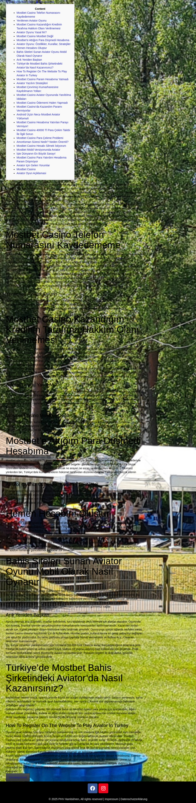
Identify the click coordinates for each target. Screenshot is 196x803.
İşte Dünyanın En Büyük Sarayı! (36, 153)
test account (45, 2)
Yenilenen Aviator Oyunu (32, 20)
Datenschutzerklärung (134, 799)
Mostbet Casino (26, 169)
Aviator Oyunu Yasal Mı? (32, 32)
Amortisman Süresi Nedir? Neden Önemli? (43, 141)
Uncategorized (18, 777)
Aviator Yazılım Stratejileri (32, 83)
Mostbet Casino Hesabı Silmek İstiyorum (41, 145)
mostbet (106, 526)
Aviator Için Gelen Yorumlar (33, 165)
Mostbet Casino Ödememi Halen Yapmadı (42, 102)
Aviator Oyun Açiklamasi (31, 173)
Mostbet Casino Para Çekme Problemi (40, 138)
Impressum (111, 799)
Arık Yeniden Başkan (29, 59)
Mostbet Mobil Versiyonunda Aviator (38, 149)
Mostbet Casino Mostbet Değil (35, 36)
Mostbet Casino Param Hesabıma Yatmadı (43, 79)
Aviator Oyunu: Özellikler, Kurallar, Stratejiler (44, 44)
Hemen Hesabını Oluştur (32, 48)
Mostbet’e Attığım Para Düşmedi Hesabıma (43, 40)
